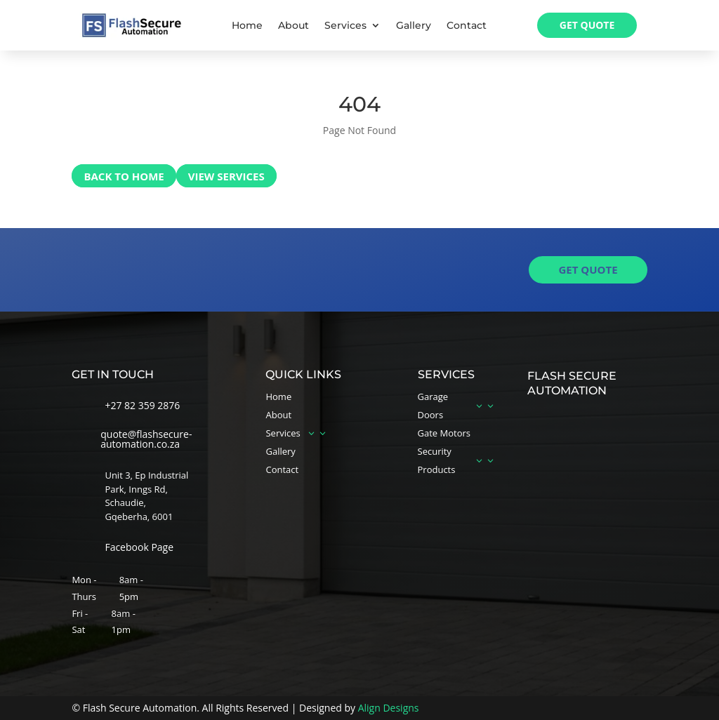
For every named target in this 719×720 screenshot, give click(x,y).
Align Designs (388, 707)
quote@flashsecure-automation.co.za (146, 439)
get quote (587, 269)
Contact (467, 26)
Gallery (413, 26)
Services (345, 26)
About (293, 26)
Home (247, 26)
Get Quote (587, 25)
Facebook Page (139, 547)
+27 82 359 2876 (142, 405)
